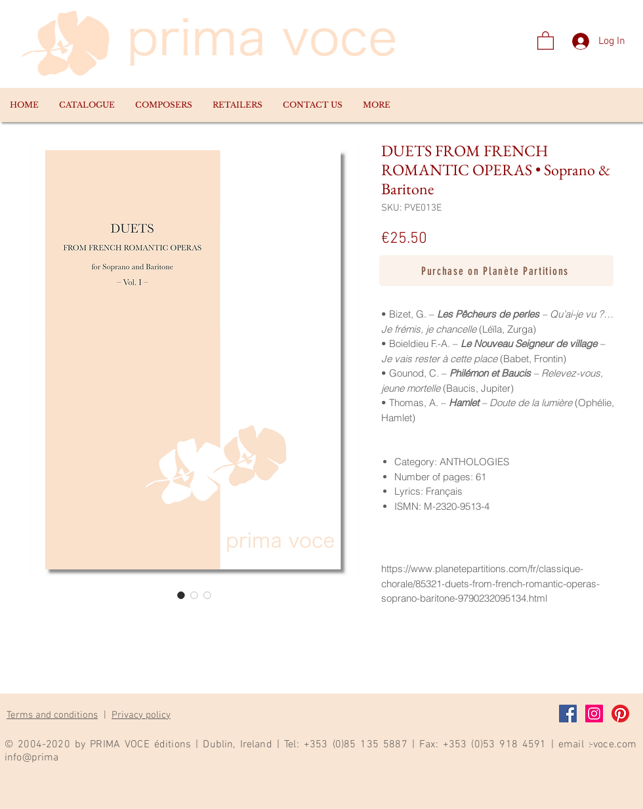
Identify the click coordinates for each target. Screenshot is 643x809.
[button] (87, 105)
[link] (545, 40)
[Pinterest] (620, 713)
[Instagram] (594, 713)
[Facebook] (568, 713)
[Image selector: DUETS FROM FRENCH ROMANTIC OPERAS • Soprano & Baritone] (181, 595)
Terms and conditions (52, 715)
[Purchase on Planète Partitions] (496, 270)
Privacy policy (141, 715)
